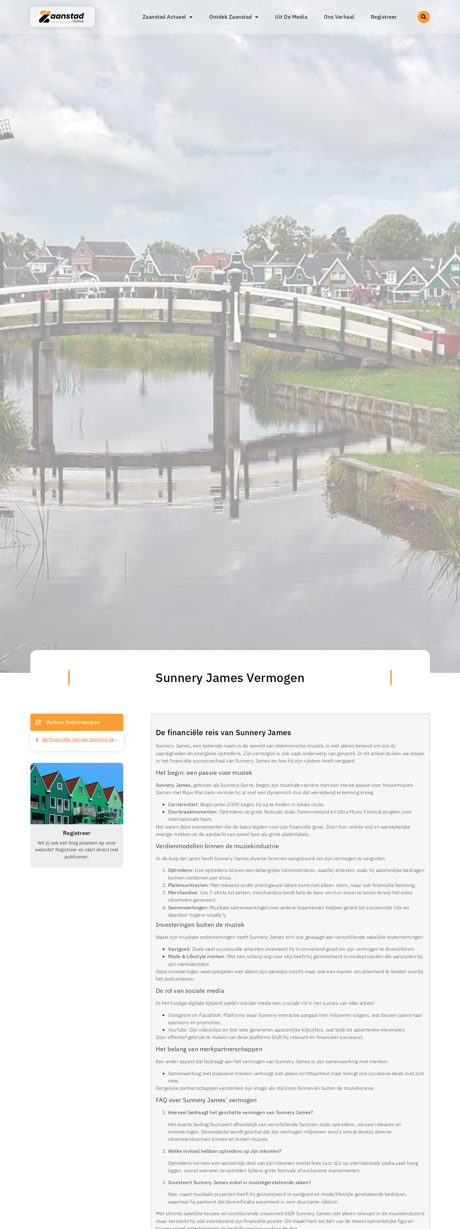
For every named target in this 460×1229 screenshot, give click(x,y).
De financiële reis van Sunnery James (80, 739)
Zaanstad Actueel (168, 17)
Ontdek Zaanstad (233, 17)
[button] (424, 17)
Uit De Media (291, 17)
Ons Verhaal (339, 17)
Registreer (384, 17)
